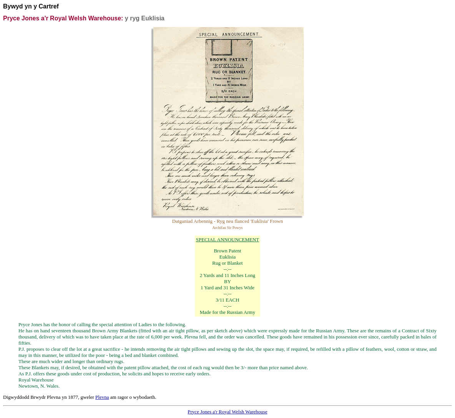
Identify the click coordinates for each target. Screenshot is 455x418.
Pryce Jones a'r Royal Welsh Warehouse (227, 412)
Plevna (102, 397)
